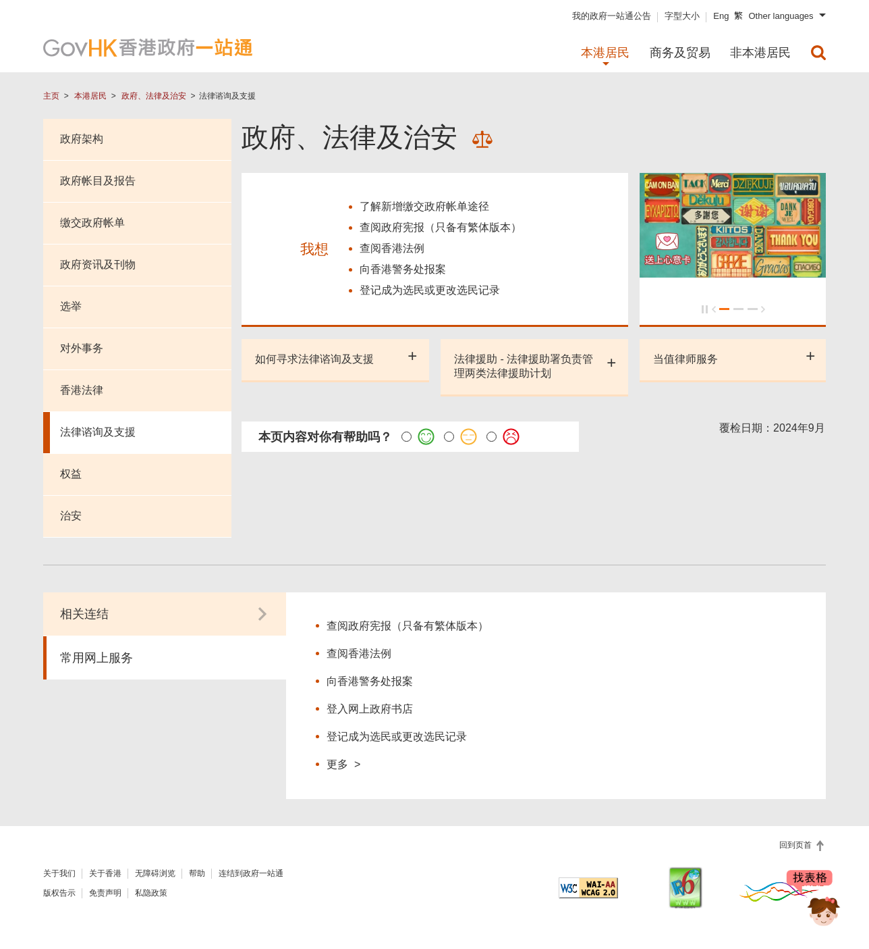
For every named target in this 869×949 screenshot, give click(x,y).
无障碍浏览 (155, 873)
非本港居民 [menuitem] (760, 52)
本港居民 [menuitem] (605, 52)
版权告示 (59, 893)
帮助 (197, 873)
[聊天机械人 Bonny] (814, 900)
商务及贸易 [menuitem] (680, 52)
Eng (721, 16)
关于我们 (59, 873)
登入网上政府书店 (370, 709)
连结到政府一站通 (251, 873)
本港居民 (90, 96)
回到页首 (796, 845)
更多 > (343, 764)
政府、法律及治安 (153, 96)
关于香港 (105, 873)
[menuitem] (818, 52)
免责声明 (105, 893)
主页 (51, 96)
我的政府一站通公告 (611, 16)
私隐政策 (151, 893)
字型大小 (682, 16)
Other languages (780, 16)
